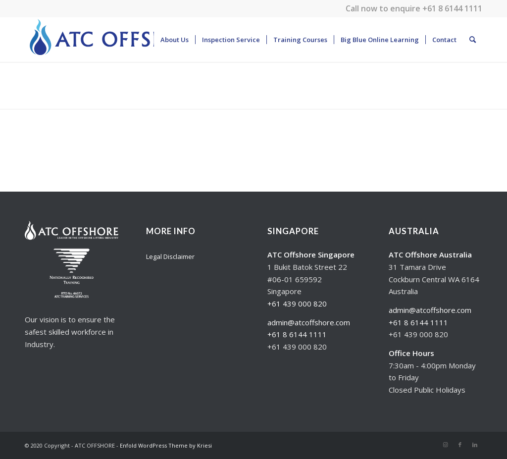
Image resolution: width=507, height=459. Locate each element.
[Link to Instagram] (445, 444)
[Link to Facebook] (460, 444)
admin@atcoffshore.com (308, 322)
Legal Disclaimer (170, 256)
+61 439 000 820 (297, 303)
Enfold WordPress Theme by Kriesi (166, 445)
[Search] (472, 39)
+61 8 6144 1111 (452, 8)
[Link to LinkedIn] (474, 444)
